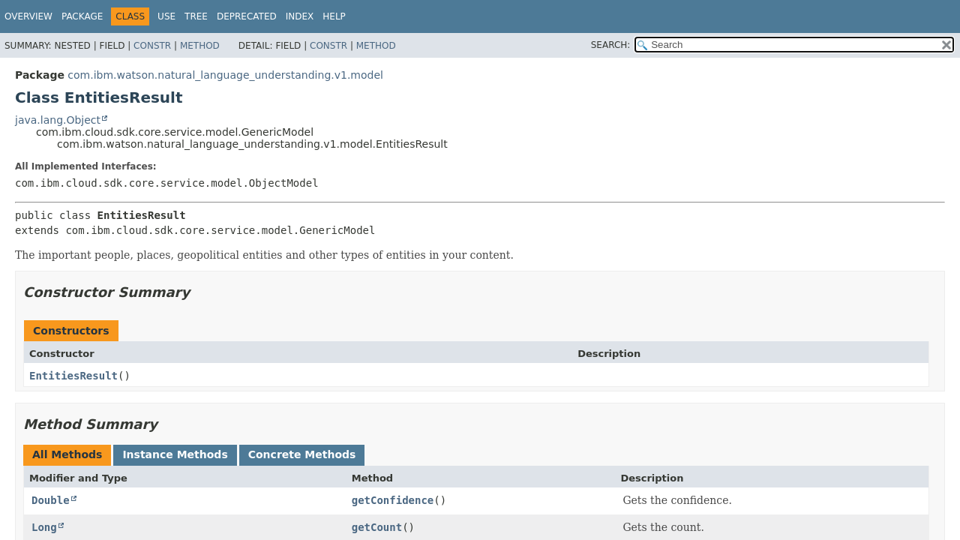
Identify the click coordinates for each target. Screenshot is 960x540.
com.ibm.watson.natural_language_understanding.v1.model (225, 75)
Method (200, 45)
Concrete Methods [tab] (302, 454)
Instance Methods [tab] (174, 454)
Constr (152, 45)
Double (51, 500)
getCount (377, 527)
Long (44, 527)
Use (167, 16)
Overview (28, 16)
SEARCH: (611, 45)
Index (300, 16)
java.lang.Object (57, 120)
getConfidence (393, 500)
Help (334, 16)
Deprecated (247, 16)
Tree (196, 16)
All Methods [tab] (67, 454)
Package (82, 16)
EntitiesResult (73, 376)
